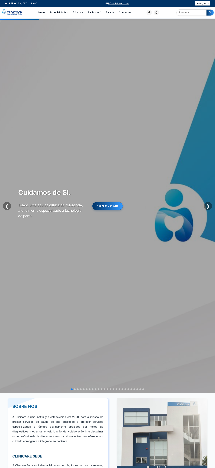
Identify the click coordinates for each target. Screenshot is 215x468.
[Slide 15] (113, 389)
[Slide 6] (86, 389)
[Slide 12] (104, 389)
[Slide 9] (95, 389)
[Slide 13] (107, 389)
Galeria (110, 12)
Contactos (125, 12)
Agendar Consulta (107, 205)
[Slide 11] (101, 389)
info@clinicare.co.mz (117, 3)
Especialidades (59, 12)
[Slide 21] (131, 389)
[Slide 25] (143, 389)
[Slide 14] (110, 389)
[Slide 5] (84, 389)
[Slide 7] (89, 389)
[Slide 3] (78, 389)
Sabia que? (94, 12)
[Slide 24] (140, 389)
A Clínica (78, 12)
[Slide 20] (128, 389)
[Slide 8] (92, 389)
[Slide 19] (125, 389)
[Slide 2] (75, 389)
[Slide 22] (134, 389)
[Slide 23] (137, 389)
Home (41, 12)
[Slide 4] (81, 389)
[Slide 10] (98, 389)
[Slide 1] (72, 389)
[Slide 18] (122, 389)
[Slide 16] (116, 389)
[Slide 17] (119, 389)
